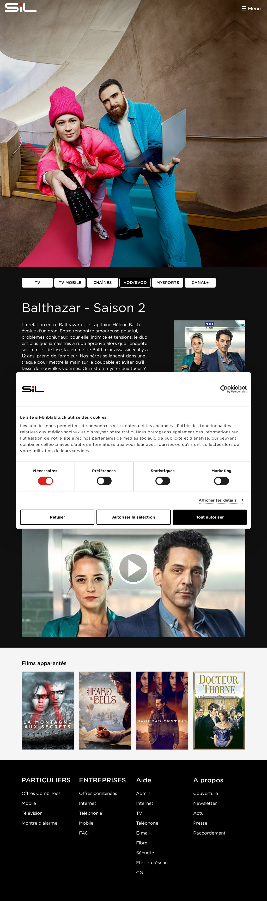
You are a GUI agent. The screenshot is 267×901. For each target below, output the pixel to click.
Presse (200, 823)
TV (37, 282)
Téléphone (147, 823)
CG (139, 872)
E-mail (143, 833)
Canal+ (200, 282)
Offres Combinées (41, 793)
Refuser (57, 517)
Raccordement (209, 833)
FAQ (83, 833)
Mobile (29, 803)
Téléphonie (90, 813)
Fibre (141, 842)
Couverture (205, 793)
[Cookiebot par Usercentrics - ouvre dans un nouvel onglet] (224, 389)
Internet (87, 803)
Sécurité (145, 852)
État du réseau (152, 862)
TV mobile (70, 282)
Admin (143, 793)
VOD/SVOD (135, 282)
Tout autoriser (210, 517)
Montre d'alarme (39, 823)
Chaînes (102, 282)
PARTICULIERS (46, 780)
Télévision (32, 813)
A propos (208, 780)
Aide (143, 780)
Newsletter (205, 803)
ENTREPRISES (102, 780)
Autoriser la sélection (133, 517)
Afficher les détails (218, 500)
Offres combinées (98, 793)
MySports (167, 282)
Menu (254, 8)
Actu (198, 813)
